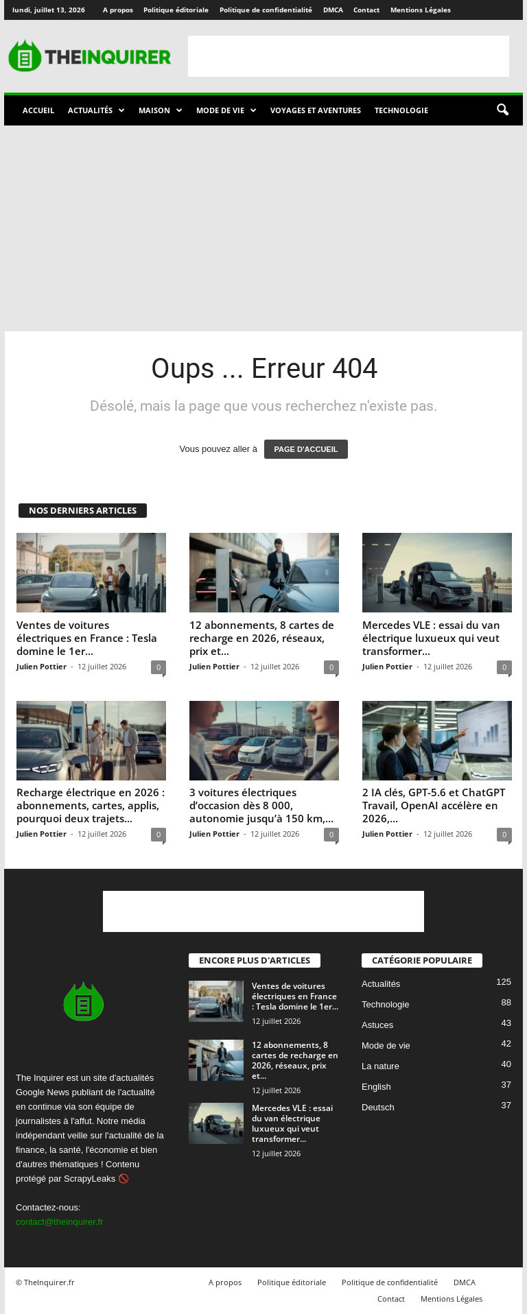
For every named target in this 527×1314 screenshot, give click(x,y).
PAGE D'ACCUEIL (306, 449)
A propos (118, 9)
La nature (380, 1066)
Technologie (401, 110)
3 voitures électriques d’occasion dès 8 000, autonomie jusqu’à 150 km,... (261, 805)
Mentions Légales (420, 9)
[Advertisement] (348, 56)
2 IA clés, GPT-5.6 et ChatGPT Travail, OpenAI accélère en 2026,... (433, 805)
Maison (161, 110)
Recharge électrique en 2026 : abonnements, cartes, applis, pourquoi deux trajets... (90, 805)
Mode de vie (226, 110)
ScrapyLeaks (89, 1178)
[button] (502, 110)
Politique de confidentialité (266, 9)
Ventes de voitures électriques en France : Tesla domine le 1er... (86, 638)
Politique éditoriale (176, 9)
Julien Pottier (41, 666)
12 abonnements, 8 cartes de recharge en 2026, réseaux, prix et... (261, 638)
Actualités (96, 110)
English (376, 1087)
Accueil (38, 110)
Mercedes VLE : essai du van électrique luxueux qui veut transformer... (431, 638)
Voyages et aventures (315, 110)
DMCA (333, 9)
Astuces (377, 1025)
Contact (366, 9)
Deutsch (378, 1107)
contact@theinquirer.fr (59, 1222)
